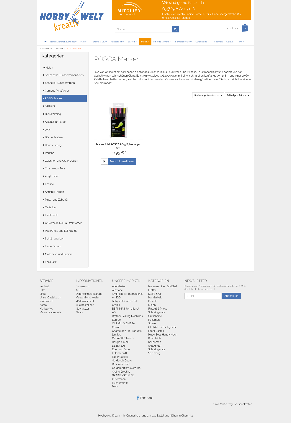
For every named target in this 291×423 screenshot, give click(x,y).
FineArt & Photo (162, 41)
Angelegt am (208, 95)
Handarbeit (117, 41)
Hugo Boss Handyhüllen (162, 334)
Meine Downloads (50, 312)
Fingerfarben (52, 246)
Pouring (48, 152)
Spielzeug (154, 353)
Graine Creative (121, 371)
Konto (43, 304)
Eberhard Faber (121, 349)
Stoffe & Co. (100, 41)
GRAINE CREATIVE (123, 375)
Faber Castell (120, 356)
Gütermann (119, 379)
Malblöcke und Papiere (58, 254)
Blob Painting (52, 114)
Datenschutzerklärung (89, 293)
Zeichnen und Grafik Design (60, 160)
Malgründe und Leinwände (60, 230)
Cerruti (116, 327)
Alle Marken (119, 286)
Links (43, 293)
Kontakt (44, 286)
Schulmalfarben (53, 238)
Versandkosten (243, 404)
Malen (145, 41)
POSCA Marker (53, 98)
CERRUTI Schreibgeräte (162, 327)
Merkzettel (46, 308)
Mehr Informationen (122, 161)
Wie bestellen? (85, 304)
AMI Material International (127, 293)
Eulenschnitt (119, 353)
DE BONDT (118, 345)
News (79, 312)
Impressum (82, 286)
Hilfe (42, 290)
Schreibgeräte (183, 41)
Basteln (133, 41)
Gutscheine (202, 41)
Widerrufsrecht (85, 301)
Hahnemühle (120, 382)
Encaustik (50, 261)
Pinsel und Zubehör (55, 199)
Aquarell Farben (53, 191)
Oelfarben (50, 207)
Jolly (46, 129)
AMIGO (116, 297)
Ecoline (48, 184)
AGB (78, 290)
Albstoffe (117, 290)
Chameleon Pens (54, 168)
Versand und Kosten (88, 297)
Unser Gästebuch (50, 297)
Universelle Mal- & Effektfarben (62, 223)
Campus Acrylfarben (56, 90)
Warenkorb (46, 301)
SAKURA (49, 106)
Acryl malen (51, 176)
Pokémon (218, 41)
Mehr (240, 41)
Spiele (229, 41)
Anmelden (232, 28)
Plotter (84, 41)
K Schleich (154, 338)
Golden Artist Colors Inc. (126, 367)
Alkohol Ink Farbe (54, 121)
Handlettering (52, 145)
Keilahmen (154, 342)
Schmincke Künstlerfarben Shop (63, 75)
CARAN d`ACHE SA (123, 323)
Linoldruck (50, 215)
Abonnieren (231, 295)
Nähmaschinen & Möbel (63, 41)
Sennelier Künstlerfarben (59, 82)
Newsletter (82, 308)
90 (238, 95)
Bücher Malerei (53, 137)
